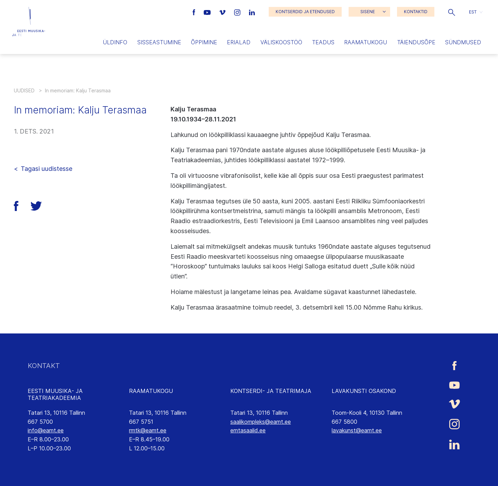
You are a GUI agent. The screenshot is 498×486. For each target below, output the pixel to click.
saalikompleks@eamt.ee (260, 421)
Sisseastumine (159, 42)
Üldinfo (115, 42)
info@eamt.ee (46, 430)
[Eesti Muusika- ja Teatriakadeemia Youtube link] (208, 11)
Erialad (238, 42)
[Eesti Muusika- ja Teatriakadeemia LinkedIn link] (252, 11)
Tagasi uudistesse (46, 168)
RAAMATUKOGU (151, 390)
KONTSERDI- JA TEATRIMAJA (270, 390)
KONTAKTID (415, 11)
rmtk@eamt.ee (147, 430)
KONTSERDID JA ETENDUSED (305, 11)
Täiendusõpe (416, 42)
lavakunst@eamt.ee (357, 430)
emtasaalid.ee (248, 430)
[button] (451, 12)
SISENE (367, 11)
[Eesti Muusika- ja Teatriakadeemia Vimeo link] (223, 11)
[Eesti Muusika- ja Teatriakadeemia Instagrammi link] (238, 11)
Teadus (323, 42)
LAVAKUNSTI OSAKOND (364, 390)
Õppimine (204, 42)
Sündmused (463, 42)
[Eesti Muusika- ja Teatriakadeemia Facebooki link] (195, 11)
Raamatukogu (365, 42)
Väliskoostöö (281, 42)
